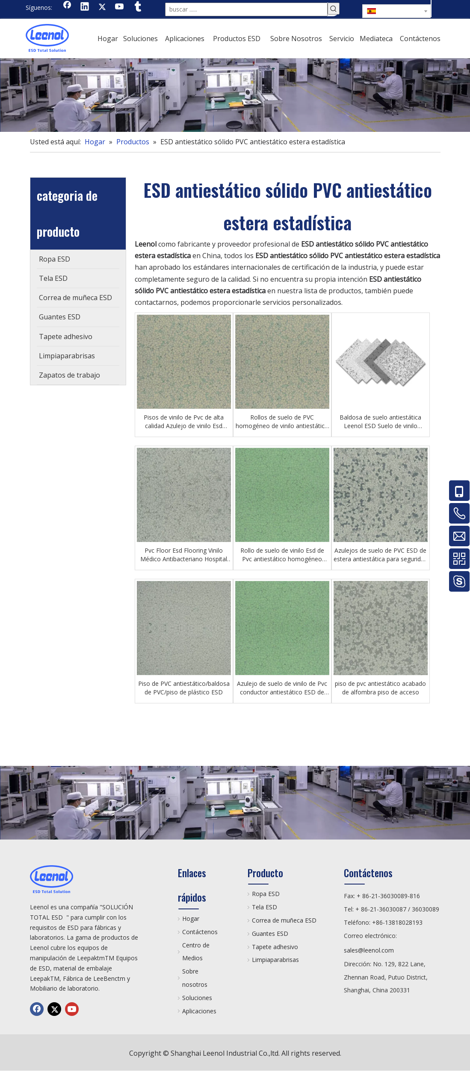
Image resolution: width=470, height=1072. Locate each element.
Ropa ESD (266, 894)
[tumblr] (137, 7)
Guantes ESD (270, 933)
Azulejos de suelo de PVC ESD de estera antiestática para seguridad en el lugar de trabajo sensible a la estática (381, 554)
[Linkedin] (85, 7)
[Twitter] (102, 7)
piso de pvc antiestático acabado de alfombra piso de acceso (380, 687)
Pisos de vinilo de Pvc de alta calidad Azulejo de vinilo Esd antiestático (184, 421)
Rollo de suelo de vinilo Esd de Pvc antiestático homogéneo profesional (282, 554)
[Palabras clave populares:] (334, 9)
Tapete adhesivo (275, 947)
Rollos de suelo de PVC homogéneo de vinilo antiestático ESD (282, 421)
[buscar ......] (246, 9)
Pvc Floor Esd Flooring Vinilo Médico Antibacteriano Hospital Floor (183, 554)
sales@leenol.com (369, 950)
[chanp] (235, 95)
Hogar (190, 918)
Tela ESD (264, 907)
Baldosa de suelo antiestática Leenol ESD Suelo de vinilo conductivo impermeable (380, 421)
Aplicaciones (199, 1011)
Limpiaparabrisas (275, 960)
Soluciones (197, 998)
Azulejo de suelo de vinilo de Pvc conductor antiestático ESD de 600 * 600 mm (282, 688)
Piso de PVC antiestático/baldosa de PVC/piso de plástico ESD (184, 687)
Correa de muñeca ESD (284, 920)
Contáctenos (200, 932)
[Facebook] (67, 7)
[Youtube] (120, 7)
